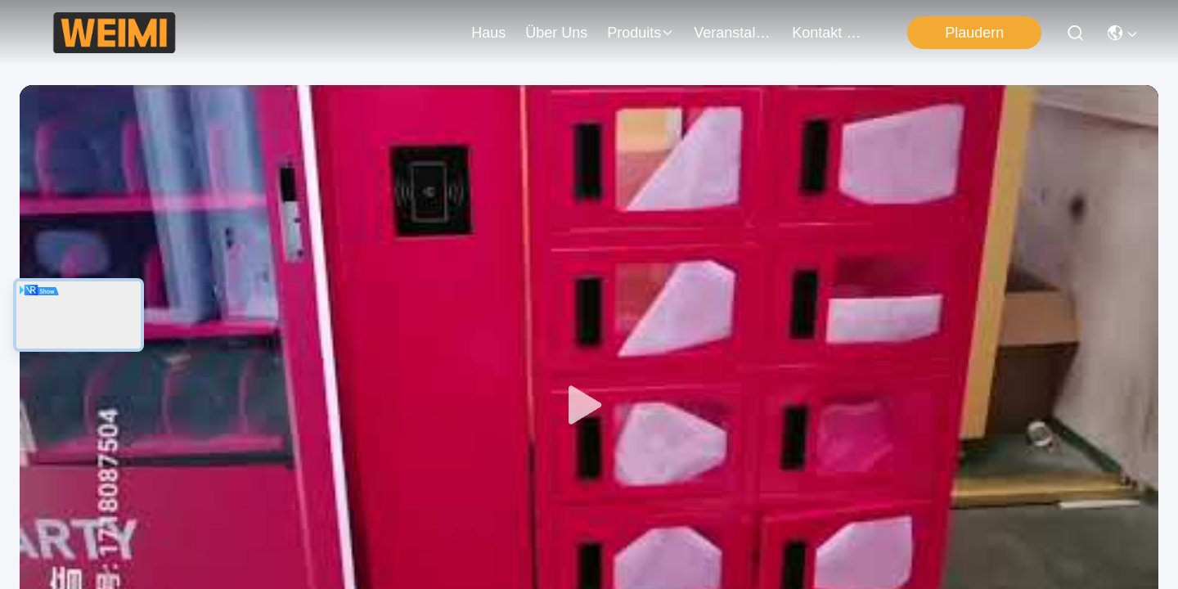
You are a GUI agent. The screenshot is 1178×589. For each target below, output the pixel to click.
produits (640, 33)
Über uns (556, 33)
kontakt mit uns (831, 33)
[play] (589, 405)
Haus (488, 33)
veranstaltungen (733, 33)
